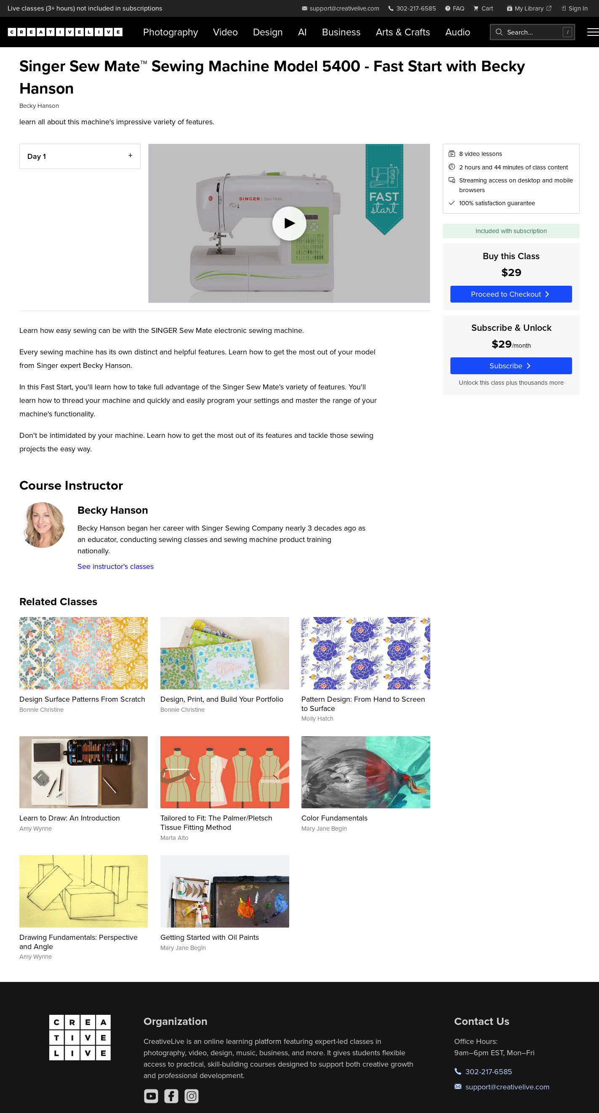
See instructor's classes (115, 566)
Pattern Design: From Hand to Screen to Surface (363, 703)
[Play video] (289, 223)
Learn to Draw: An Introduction (69, 818)
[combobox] (532, 32)
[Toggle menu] (593, 32)
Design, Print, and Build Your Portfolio (221, 699)
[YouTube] (151, 1096)
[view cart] (485, 8)
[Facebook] (171, 1096)
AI (302, 32)
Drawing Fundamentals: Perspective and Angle (78, 942)
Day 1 (36, 156)
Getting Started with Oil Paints (209, 937)
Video (225, 32)
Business (341, 32)
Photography (170, 32)
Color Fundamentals (334, 818)
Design (268, 32)
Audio (457, 32)
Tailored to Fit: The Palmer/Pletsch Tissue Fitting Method (216, 822)
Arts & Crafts (403, 32)
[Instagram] (191, 1096)
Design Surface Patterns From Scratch (82, 699)
